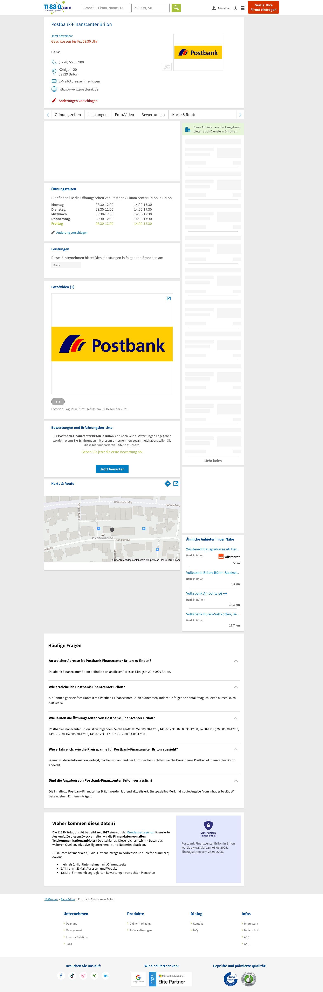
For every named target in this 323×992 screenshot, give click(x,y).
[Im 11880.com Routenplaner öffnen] (168, 483)
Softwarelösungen (141, 930)
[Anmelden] (223, 8)
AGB (246, 937)
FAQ (195, 930)
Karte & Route (184, 114)
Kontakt (198, 923)
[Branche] (105, 8)
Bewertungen (153, 114)
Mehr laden (213, 460)
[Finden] (176, 8)
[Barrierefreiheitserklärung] (237, 8)
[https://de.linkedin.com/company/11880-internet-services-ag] (106, 976)
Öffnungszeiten (68, 114)
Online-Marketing (140, 923)
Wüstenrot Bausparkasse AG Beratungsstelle (213, 549)
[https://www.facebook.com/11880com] (61, 976)
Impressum (251, 923)
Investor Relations (77, 937)
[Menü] (244, 8)
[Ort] (150, 8)
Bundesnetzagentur (141, 832)
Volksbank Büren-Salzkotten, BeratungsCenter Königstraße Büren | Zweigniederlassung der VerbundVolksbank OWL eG (213, 614)
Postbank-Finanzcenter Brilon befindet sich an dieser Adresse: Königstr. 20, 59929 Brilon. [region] (110, 671)
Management (74, 930)
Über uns (71, 923)
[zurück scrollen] (47, 114)
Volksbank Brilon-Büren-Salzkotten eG (213, 572)
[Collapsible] (236, 660)
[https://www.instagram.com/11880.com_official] (83, 976)
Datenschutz (252, 930)
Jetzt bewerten (112, 469)
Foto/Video (124, 114)
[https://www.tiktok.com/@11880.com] (72, 976)
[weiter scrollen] (240, 114)
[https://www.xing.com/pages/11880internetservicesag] (94, 976)
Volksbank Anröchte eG (204, 593)
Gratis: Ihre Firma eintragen (263, 7)
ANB (246, 944)
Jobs (69, 944)
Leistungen (98, 114)
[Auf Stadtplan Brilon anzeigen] (175, 483)
